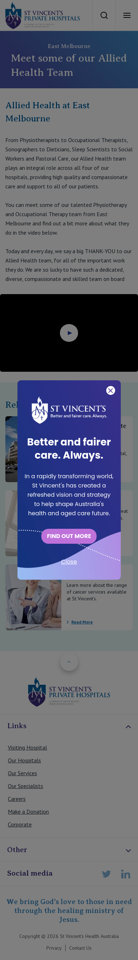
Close (69, 562)
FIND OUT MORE (69, 536)
